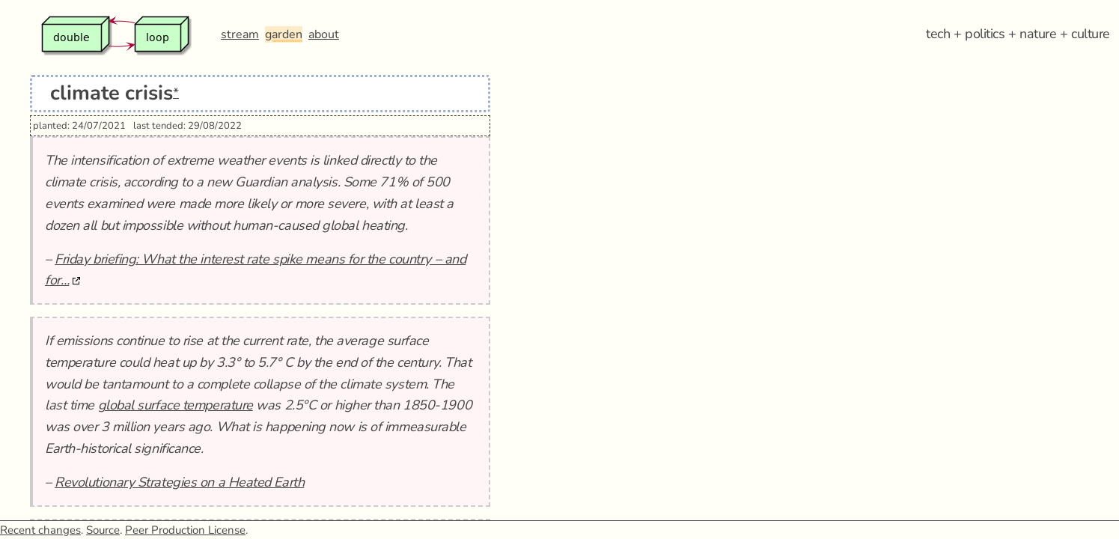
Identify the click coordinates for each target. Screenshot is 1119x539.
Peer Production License (185, 530)
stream (240, 34)
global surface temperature (175, 405)
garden (283, 34)
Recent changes (40, 530)
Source (103, 530)
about (323, 34)
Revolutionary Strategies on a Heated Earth (179, 482)
